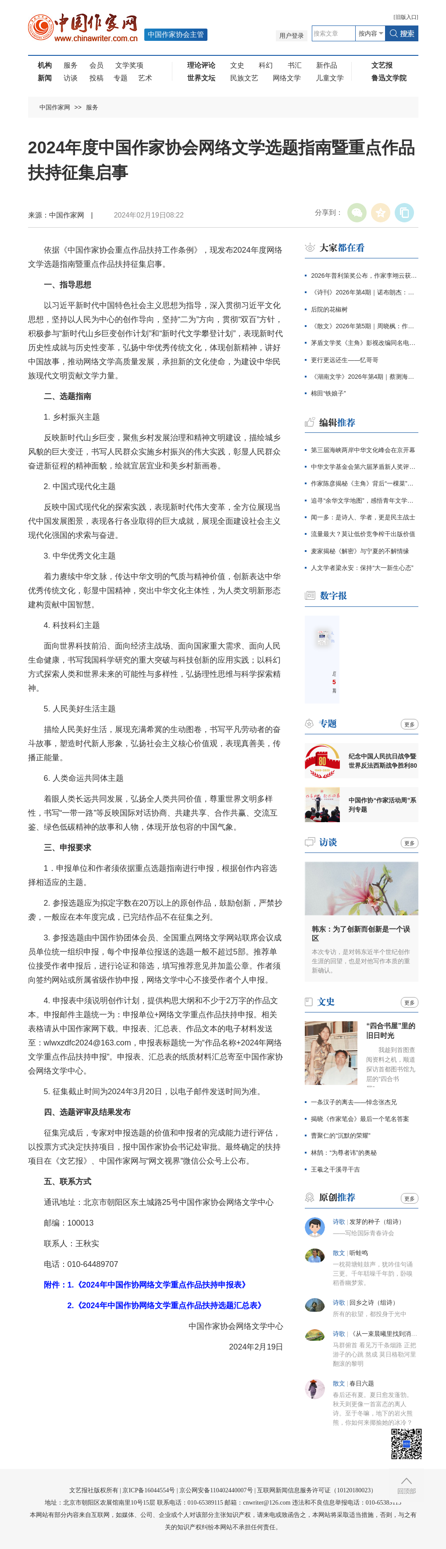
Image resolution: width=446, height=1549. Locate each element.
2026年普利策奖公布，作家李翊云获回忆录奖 (364, 275)
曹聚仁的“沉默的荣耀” (340, 1135)
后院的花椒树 (329, 309)
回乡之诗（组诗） (374, 1302)
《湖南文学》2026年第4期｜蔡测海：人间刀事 (364, 376)
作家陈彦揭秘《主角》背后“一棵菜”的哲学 (364, 483)
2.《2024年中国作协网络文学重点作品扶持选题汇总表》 (166, 1305)
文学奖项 (129, 65)
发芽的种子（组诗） (377, 1222)
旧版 (406, 17)
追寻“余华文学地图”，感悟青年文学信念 (364, 500)
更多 (409, 725)
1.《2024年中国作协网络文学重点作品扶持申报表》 (159, 1285)
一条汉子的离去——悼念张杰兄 (354, 1102)
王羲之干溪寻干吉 (335, 1169)
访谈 (71, 78)
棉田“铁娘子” (328, 393)
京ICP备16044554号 (148, 1490)
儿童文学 (330, 78)
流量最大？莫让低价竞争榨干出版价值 (363, 533)
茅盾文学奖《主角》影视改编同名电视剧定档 (364, 342)
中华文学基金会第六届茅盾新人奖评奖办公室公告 (364, 466)
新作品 (326, 65)
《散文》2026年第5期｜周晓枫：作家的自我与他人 (364, 326)
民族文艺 (244, 78)
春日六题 (362, 1383)
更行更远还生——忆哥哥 (344, 359)
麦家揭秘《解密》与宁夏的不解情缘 (360, 551)
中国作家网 (54, 107)
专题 (121, 78)
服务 (71, 65)
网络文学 (287, 78)
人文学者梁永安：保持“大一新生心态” (362, 567)
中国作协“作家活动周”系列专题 (382, 805)
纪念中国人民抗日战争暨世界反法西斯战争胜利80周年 (383, 761)
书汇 (295, 65)
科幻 (266, 65)
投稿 (96, 78)
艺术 (145, 78)
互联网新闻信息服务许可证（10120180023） (317, 1490)
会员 (96, 65)
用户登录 (291, 36)
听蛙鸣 (359, 1253)
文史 (237, 65)
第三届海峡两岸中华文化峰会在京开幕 (363, 449)
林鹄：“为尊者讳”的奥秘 (343, 1152)
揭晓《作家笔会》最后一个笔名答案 (360, 1118)
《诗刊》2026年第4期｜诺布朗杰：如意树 (364, 292)
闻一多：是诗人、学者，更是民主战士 (363, 517)
